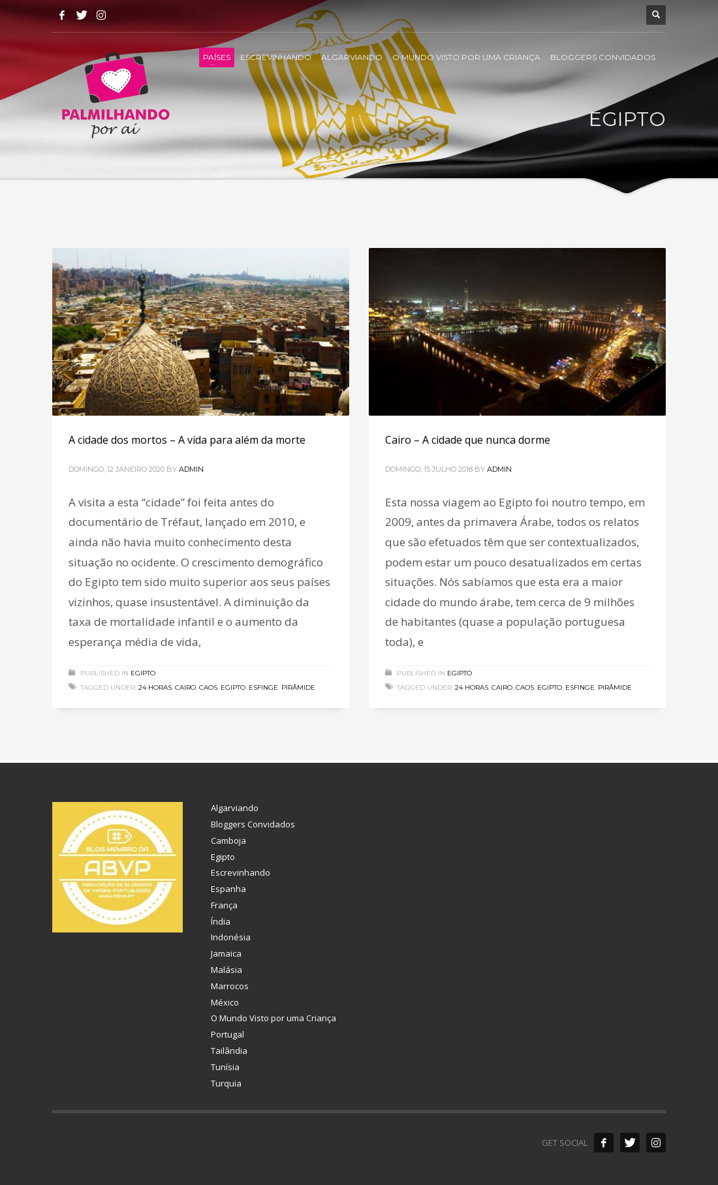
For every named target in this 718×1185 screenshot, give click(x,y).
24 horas (155, 687)
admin (191, 469)
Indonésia (231, 937)
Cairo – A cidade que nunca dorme (467, 440)
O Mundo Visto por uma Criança (273, 1018)
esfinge (263, 687)
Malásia (226, 970)
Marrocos (230, 986)
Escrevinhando (240, 872)
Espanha (228, 889)
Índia (220, 921)
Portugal (227, 1034)
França (224, 905)
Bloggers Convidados (253, 824)
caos (208, 687)
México (225, 1002)
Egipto (143, 673)
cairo (185, 687)
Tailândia (229, 1050)
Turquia (226, 1083)
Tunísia (225, 1067)
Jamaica (226, 953)
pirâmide (298, 687)
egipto (233, 687)
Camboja (228, 840)
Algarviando (234, 808)
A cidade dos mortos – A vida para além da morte (187, 440)
